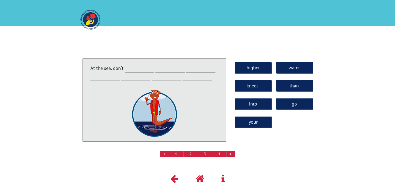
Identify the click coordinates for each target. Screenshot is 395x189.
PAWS (167, 15)
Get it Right (310, 20)
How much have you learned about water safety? (221, 15)
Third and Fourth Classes (294, 15)
